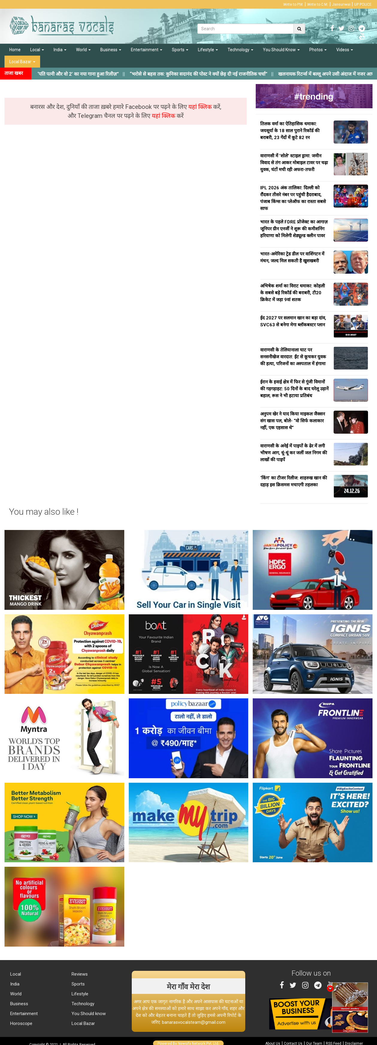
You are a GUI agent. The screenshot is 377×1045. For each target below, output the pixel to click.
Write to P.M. (293, 4)
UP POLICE (363, 4)
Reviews (79, 974)
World (83, 49)
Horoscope (20, 1023)
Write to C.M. (317, 4)
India (60, 49)
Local (37, 49)
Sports (180, 49)
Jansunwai (341, 4)
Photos (318, 49)
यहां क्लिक (200, 106)
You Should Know (281, 49)
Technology (240, 49)
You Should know (88, 1013)
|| (207, 74)
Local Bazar (22, 61)
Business (110, 49)
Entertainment (146, 49)
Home (15, 49)
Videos (344, 49)
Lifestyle (208, 49)
